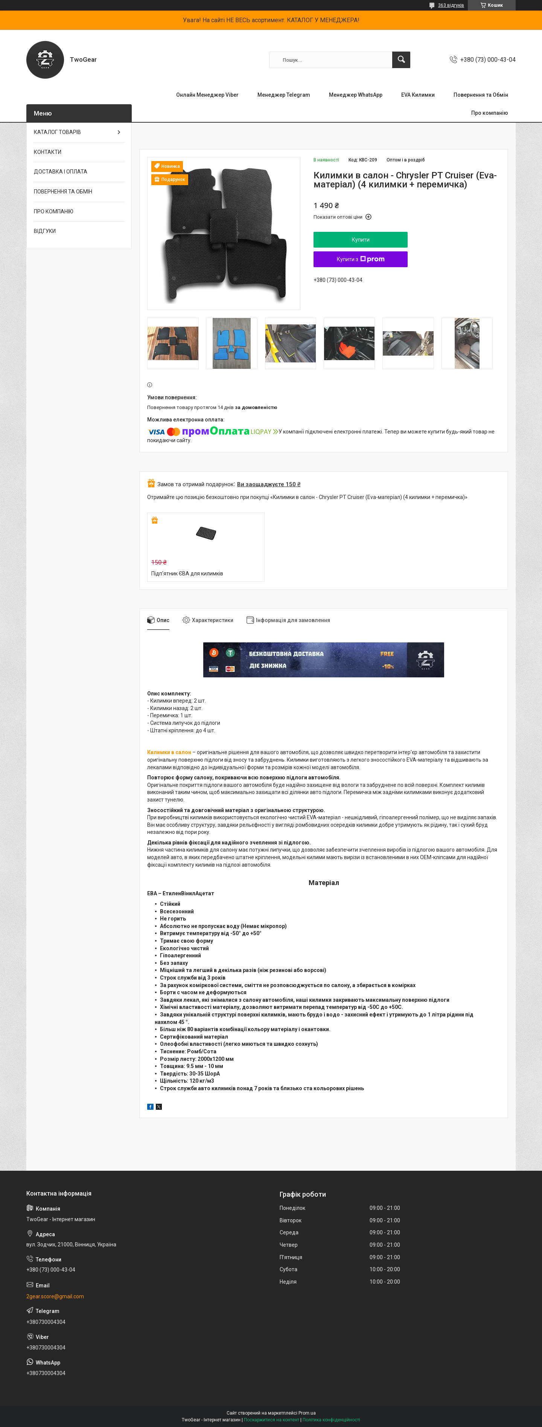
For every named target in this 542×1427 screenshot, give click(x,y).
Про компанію (489, 113)
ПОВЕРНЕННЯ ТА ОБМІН (63, 192)
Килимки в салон (169, 752)
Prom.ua (307, 1413)
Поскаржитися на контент (271, 1419)
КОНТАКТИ (47, 152)
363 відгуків (451, 5)
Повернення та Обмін (481, 95)
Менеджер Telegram (283, 95)
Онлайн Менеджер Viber (207, 95)
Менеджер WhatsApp (355, 95)
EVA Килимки (418, 95)
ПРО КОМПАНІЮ (53, 211)
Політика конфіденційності (331, 1419)
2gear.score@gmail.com (55, 1296)
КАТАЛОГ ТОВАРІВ (57, 132)
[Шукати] (401, 60)
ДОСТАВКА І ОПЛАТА (60, 172)
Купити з (361, 259)
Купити (361, 240)
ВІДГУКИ (45, 231)
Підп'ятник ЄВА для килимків (187, 573)
